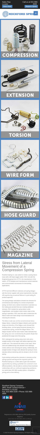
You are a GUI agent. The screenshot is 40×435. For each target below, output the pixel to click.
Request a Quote (31, 6)
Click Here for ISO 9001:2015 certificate (20, 419)
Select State (7, 6)
